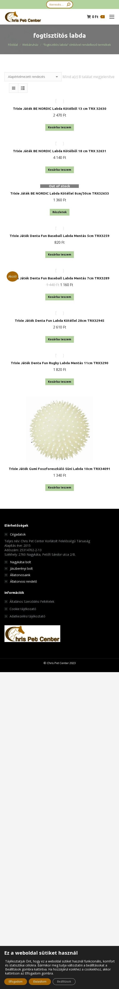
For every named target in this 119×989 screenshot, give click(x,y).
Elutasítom (39, 981)
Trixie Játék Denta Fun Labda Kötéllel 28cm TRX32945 (59, 320)
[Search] (59, 4)
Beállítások (64, 981)
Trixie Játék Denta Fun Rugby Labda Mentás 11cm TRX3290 (59, 363)
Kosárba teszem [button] (59, 127)
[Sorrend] (33, 76)
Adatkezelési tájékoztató (27, 616)
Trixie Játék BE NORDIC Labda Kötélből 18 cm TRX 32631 (59, 151)
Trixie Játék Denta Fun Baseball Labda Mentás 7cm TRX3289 (59, 278)
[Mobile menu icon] (112, 16)
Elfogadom (16, 981)
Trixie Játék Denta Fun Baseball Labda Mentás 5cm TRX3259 (59, 236)
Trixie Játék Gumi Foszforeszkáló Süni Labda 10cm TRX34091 (59, 469)
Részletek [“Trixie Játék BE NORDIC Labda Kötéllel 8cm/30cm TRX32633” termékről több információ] (59, 212)
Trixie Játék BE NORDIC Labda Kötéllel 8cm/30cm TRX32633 (59, 193)
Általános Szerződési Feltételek (32, 601)
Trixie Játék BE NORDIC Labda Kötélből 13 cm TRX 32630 (59, 108)
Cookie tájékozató (23, 609)
